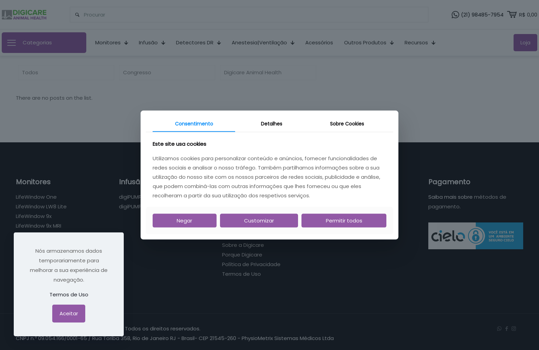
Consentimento (194, 123)
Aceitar (68, 313)
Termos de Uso (69, 294)
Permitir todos (344, 220)
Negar (184, 220)
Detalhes (271, 123)
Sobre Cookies (347, 123)
